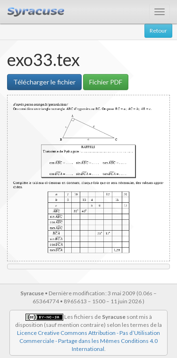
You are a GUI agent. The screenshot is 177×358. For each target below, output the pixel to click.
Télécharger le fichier (44, 82)
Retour (158, 30)
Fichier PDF (105, 82)
